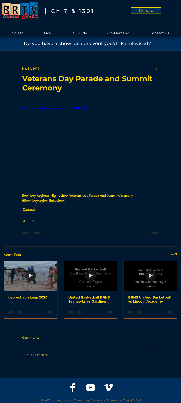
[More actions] (156, 68)
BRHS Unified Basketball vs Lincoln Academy (149, 299)
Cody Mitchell (131, 400)
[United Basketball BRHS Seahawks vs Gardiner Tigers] (90, 276)
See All (173, 254)
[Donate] (146, 10)
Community (29, 209)
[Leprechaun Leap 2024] (30, 276)
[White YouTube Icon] (90, 387)
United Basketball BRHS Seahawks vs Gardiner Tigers (89, 299)
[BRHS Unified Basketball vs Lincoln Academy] (150, 276)
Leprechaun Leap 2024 (27, 297)
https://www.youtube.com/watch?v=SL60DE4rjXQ (55, 108)
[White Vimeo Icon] (108, 387)
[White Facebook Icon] (72, 387)
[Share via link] (33, 222)
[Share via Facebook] (24, 222)
